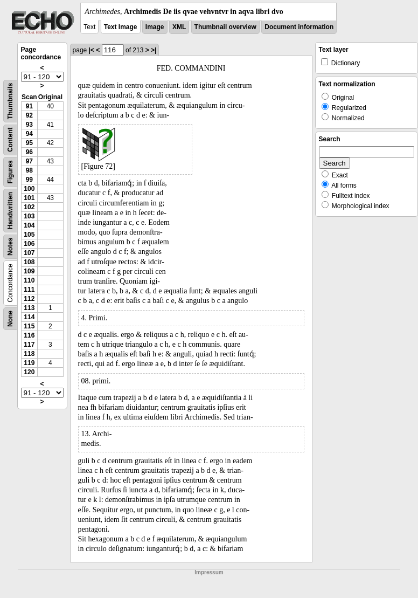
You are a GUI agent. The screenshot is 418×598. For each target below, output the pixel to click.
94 (29, 134)
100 (29, 189)
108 (29, 262)
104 (29, 225)
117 (29, 344)
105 (29, 234)
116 (29, 335)
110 (29, 280)
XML (179, 27)
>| (153, 50)
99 (29, 179)
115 (29, 326)
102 (29, 207)
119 (29, 363)
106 (29, 244)
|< (91, 50)
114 (29, 317)
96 (29, 152)
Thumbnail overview (225, 27)
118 (29, 354)
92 (29, 115)
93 (29, 124)
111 (29, 289)
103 (29, 216)
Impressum (208, 572)
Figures (10, 171)
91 (29, 106)
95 (29, 143)
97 (29, 161)
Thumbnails (10, 101)
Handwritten (10, 210)
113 (29, 308)
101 (29, 198)
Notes (10, 247)
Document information (298, 27)
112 (29, 299)
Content (10, 140)
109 (29, 271)
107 (29, 253)
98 (29, 170)
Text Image (120, 27)
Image (154, 27)
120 (29, 372)
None (10, 319)
